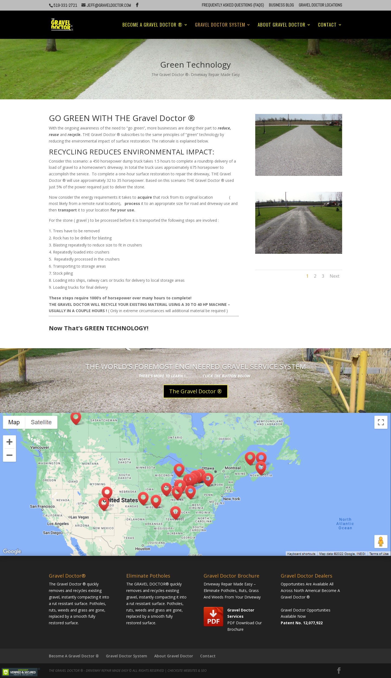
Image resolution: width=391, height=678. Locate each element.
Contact (327, 25)
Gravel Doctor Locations (320, 5)
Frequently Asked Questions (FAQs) (233, 5)
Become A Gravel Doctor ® (152, 25)
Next (334, 276)
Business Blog (281, 5)
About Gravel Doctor (281, 25)
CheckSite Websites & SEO (187, 670)
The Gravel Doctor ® (195, 391)
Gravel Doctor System (220, 25)
